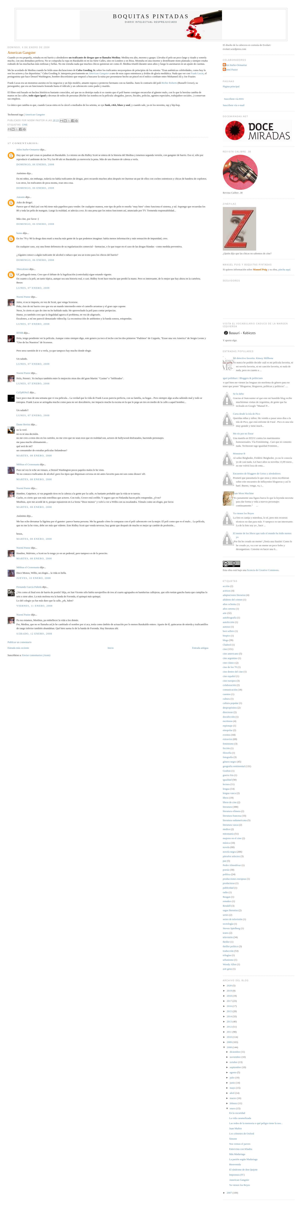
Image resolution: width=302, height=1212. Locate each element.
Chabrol (227, 644)
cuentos (227, 694)
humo (19, 233)
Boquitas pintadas (151, 16)
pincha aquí (284, 269)
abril (232, 1092)
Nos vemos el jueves (239, 1143)
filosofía (227, 752)
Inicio (111, 647)
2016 (229, 1006)
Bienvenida (235, 1164)
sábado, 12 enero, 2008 (34, 633)
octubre (234, 1062)
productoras (229, 883)
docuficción (229, 716)
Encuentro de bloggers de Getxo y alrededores (256, 473)
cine (25, 125)
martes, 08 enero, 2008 (34, 455)
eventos (227, 734)
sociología (228, 923)
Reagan (226, 896)
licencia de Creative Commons (263, 570)
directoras (228, 712)
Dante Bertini (23, 424)
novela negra (229, 851)
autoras (226, 626)
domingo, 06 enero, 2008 (35, 164)
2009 (229, 1042)
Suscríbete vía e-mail (234, 105)
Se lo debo (238, 393)
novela (226, 847)
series (226, 914)
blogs (225, 640)
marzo (233, 1098)
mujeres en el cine (232, 838)
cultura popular (230, 703)
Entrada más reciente (18, 647)
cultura (226, 698)
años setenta (229, 608)
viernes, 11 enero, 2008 (34, 605)
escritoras (228, 721)
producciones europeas (234, 878)
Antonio (20, 197)
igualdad (227, 779)
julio (232, 1077)
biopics (226, 635)
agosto (233, 1072)
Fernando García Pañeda (29, 586)
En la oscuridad (237, 1112)
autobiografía (229, 617)
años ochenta (229, 604)
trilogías (227, 955)
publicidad (228, 887)
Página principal (231, 86)
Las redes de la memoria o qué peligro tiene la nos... (256, 1123)
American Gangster (22, 53)
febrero (234, 1103)
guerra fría (228, 775)
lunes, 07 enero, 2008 (33, 287)
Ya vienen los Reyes (243, 513)
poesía (226, 869)
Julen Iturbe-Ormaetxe (28, 149)
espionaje (227, 725)
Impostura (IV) (237, 1174)
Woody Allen (229, 964)
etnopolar (227, 730)
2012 (229, 1026)
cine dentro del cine (233, 671)
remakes (227, 901)
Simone (233, 1138)
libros (226, 797)
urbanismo (228, 959)
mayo (233, 1087)
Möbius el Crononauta (27, 464)
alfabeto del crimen (233, 599)
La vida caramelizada (240, 1118)
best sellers (228, 631)
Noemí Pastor (23, 296)
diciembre (235, 1051)
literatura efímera (232, 811)
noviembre (235, 1056)
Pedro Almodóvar (232, 865)
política (226, 874)
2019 (229, 990)
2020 (229, 985)
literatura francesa (232, 815)
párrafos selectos (231, 856)
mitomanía (228, 833)
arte (225, 613)
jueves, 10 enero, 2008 (33, 578)
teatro (226, 932)
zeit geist (227, 968)
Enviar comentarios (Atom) (36, 655)
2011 (229, 1031)
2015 (229, 1011)
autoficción (228, 622)
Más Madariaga (237, 1154)
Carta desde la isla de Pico (246, 413)
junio (233, 1082)
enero (233, 1108)
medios (226, 829)
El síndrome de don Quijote (243, 1169)
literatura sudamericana (235, 820)
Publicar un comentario (19, 642)
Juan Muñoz (235, 1128)
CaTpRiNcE (22, 392)
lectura (226, 784)
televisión (228, 937)
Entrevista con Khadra (240, 1148)
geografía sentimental (234, 766)
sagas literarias (230, 910)
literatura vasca (230, 824)
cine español (229, 676)
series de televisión (232, 919)
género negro (229, 761)
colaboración (229, 685)
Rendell (227, 905)
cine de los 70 (230, 667)
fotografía (228, 757)
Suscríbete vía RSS (233, 98)
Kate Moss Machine (243, 493)
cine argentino (230, 658)
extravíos (227, 739)
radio (225, 892)
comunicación (230, 689)
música (226, 842)
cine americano (230, 653)
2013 (229, 1021)
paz (224, 860)
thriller (226, 941)
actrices (227, 590)
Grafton (227, 770)
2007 (229, 1192)
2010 (229, 1036)
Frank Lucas (197, 73)
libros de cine (230, 802)
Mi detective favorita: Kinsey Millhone (253, 358)
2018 (229, 995)
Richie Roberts (169, 82)
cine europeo (229, 680)
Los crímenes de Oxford (241, 1133)
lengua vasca (229, 793)
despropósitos (230, 707)
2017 (229, 1000)
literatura (227, 806)
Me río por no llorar (243, 433)
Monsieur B (239, 453)
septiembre (236, 1067)
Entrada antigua (200, 647)
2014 (229, 1016)
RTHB (19, 332)
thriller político (230, 946)
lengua (226, 788)
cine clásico (229, 662)
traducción (228, 950)
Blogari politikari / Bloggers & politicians (241, 378)
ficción (226, 748)
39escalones (22, 269)
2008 (229, 1047)
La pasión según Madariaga (243, 1159)
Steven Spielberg (231, 928)
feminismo (228, 743)
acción (226, 586)
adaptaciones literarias (234, 595)
